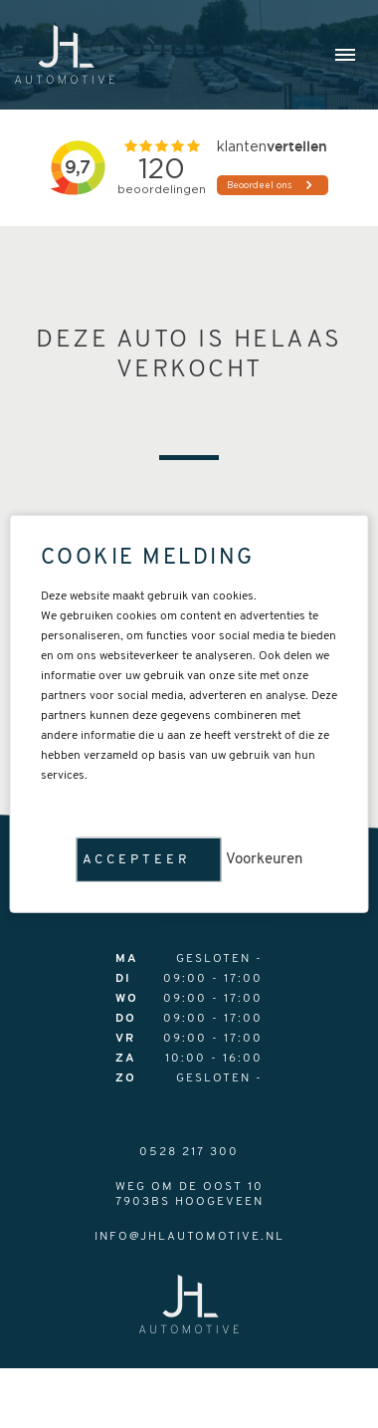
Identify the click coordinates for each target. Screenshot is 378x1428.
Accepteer (137, 859)
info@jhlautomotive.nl (189, 1237)
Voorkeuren (264, 859)
